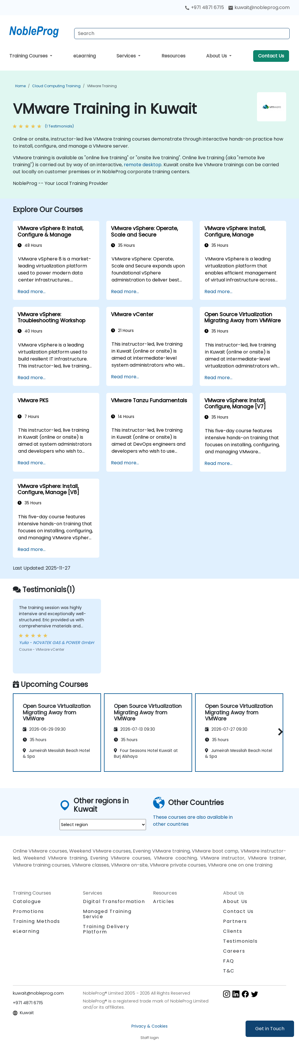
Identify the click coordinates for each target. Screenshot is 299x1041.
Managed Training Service (107, 914)
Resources (173, 56)
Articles (163, 901)
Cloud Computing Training (56, 85)
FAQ (228, 961)
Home (20, 85)
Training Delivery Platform (106, 929)
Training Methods (36, 921)
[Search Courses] (182, 33)
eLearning (84, 56)
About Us (217, 56)
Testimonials (240, 941)
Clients (232, 931)
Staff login (149, 1037)
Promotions (28, 911)
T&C (228, 970)
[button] (279, 731)
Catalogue (27, 901)
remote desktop (142, 164)
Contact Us (271, 56)
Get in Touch (269, 1028)
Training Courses (29, 56)
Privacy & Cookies (149, 1026)
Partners (235, 921)
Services (127, 56)
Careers (234, 951)
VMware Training (102, 85)
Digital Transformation (114, 901)
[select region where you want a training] (103, 824)
